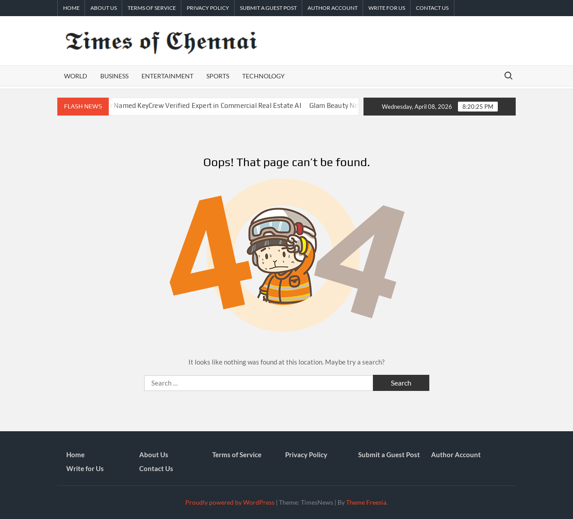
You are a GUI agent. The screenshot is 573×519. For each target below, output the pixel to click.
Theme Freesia (366, 502)
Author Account (333, 7)
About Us (103, 7)
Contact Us (432, 7)
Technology (263, 76)
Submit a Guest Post (268, 7)
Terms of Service (152, 7)
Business (114, 76)
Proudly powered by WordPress (229, 502)
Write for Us (386, 7)
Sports (217, 76)
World (75, 76)
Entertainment (167, 76)
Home (71, 7)
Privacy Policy (208, 7)
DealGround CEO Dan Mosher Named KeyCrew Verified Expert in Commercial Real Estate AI (166, 105)
